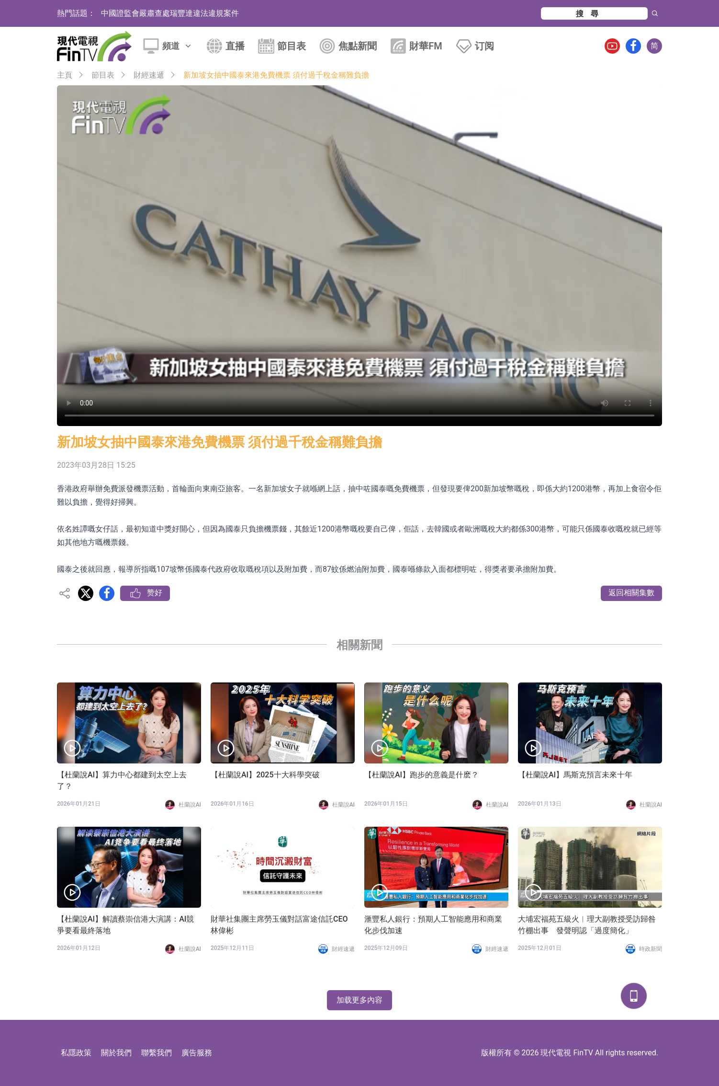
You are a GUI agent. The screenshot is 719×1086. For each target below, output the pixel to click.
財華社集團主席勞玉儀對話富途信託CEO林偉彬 (279, 924)
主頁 (64, 75)
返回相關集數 (631, 592)
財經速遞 (149, 75)
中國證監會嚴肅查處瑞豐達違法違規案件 (170, 13)
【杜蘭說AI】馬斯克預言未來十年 (575, 774)
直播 (235, 46)
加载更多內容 (359, 1000)
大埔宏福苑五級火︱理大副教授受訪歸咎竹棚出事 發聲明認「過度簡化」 (587, 924)
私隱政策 (76, 1052)
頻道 (177, 46)
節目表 (291, 46)
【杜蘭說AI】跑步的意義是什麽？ (421, 774)
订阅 (484, 46)
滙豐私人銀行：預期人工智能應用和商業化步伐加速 (433, 924)
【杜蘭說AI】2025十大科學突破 (265, 774)
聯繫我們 (156, 1052)
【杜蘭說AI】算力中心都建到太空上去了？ (122, 780)
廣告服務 (196, 1052)
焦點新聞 (357, 46)
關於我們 (116, 1052)
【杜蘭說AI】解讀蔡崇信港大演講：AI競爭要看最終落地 (125, 924)
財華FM (425, 46)
